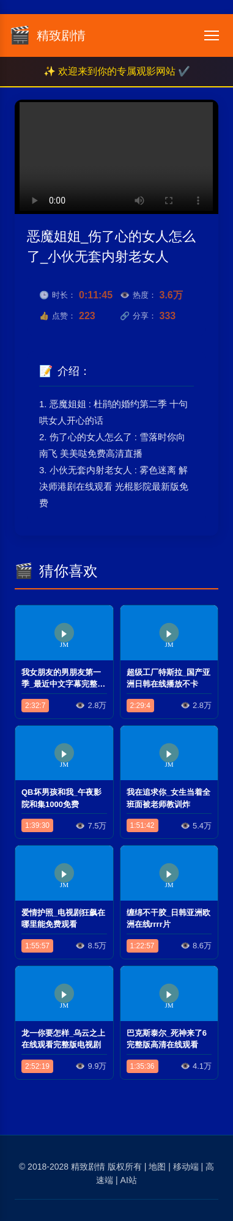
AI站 (128, 1180)
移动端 (186, 1166)
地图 (157, 1166)
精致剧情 (88, 1166)
